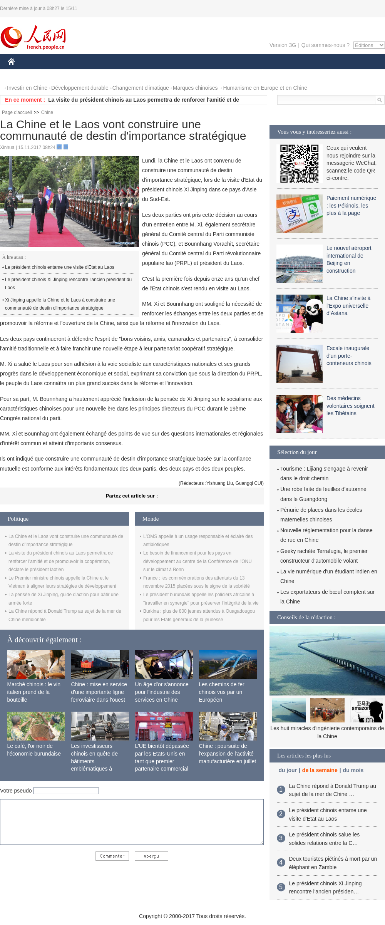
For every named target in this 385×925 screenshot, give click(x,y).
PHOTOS (358, 72)
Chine (47, 112)
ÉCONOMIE (54, 72)
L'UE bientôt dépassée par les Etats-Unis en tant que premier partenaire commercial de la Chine (162, 761)
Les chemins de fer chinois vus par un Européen (221, 691)
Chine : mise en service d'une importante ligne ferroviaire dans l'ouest (99, 691)
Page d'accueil (17, 112)
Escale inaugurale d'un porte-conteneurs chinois (349, 355)
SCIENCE (156, 72)
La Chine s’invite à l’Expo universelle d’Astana (348, 305)
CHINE (21, 72)
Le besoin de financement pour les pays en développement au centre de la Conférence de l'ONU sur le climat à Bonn (197, 561)
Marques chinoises (195, 88)
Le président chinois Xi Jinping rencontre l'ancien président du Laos (68, 284)
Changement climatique (140, 88)
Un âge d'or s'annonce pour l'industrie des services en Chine (162, 691)
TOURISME (322, 72)
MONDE (89, 72)
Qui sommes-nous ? (325, 45)
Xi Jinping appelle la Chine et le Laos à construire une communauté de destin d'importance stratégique (60, 304)
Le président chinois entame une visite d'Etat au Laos (59, 267)
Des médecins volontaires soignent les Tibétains (350, 405)
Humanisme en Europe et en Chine (265, 88)
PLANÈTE (258, 72)
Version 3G (283, 45)
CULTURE (190, 72)
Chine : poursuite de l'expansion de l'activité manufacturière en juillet (227, 753)
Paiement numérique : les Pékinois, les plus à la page (351, 205)
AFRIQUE (122, 72)
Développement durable (80, 88)
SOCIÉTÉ (224, 72)
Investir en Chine (27, 88)
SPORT (289, 72)
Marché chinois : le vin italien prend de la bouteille (34, 691)
